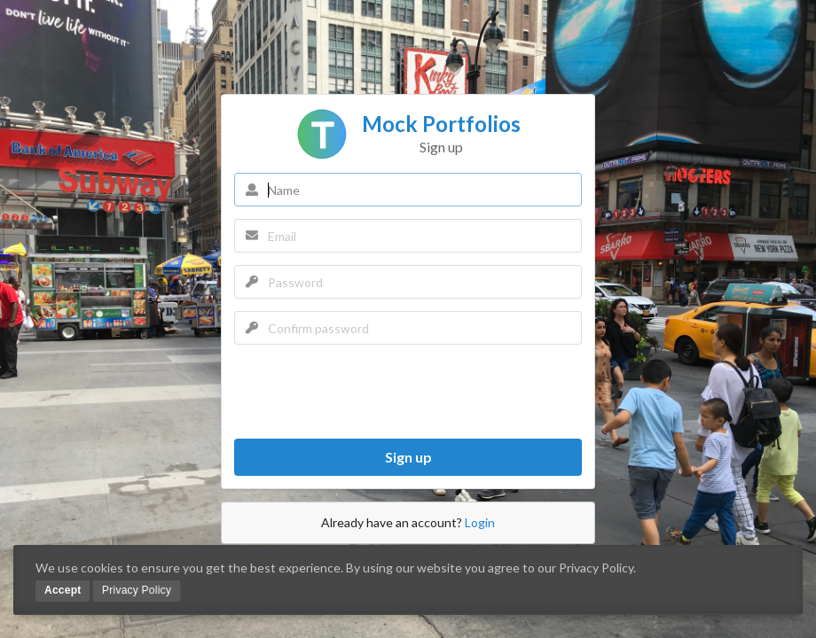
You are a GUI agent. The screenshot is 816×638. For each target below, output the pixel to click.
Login (480, 522)
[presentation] (369, 391)
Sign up (408, 456)
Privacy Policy (137, 590)
